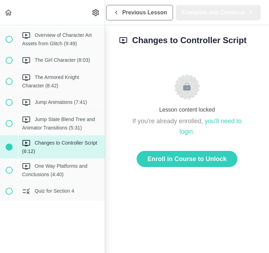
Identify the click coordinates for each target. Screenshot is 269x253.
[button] (9, 12)
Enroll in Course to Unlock (187, 158)
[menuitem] (96, 12)
